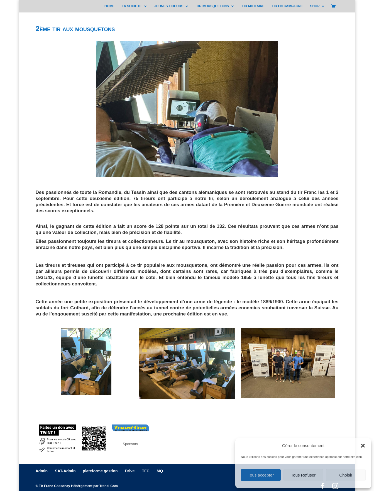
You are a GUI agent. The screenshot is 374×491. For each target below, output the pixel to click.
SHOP (314, 6)
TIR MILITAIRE (253, 6)
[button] (363, 445)
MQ (160, 471)
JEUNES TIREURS (168, 6)
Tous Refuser (303, 475)
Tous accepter (261, 475)
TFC (145, 471)
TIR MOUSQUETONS (212, 6)
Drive (130, 471)
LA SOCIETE (132, 6)
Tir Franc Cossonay (54, 486)
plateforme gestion (100, 471)
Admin (42, 471)
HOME (109, 6)
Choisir (345, 475)
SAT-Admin (65, 471)
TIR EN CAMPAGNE (287, 6)
